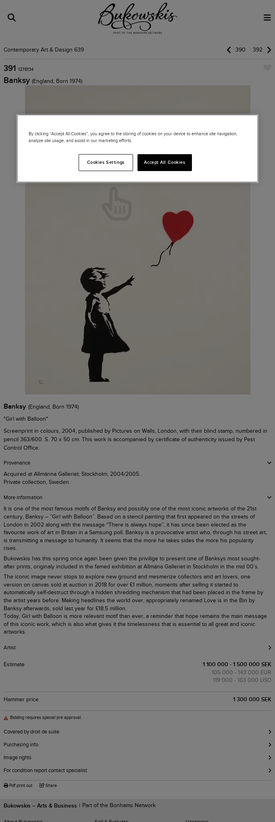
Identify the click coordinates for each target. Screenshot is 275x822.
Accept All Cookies (164, 162)
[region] (137, 148)
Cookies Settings (106, 162)
